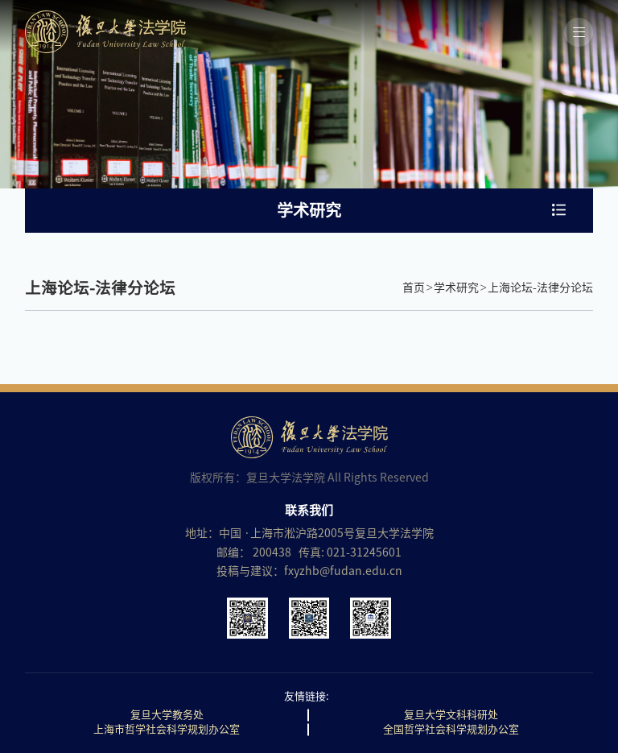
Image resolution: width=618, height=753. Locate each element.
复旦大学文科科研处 (451, 715)
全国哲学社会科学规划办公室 (451, 729)
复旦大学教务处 (167, 715)
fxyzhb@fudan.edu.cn (343, 571)
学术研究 (456, 287)
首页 (413, 287)
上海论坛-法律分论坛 (540, 287)
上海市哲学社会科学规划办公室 (166, 729)
